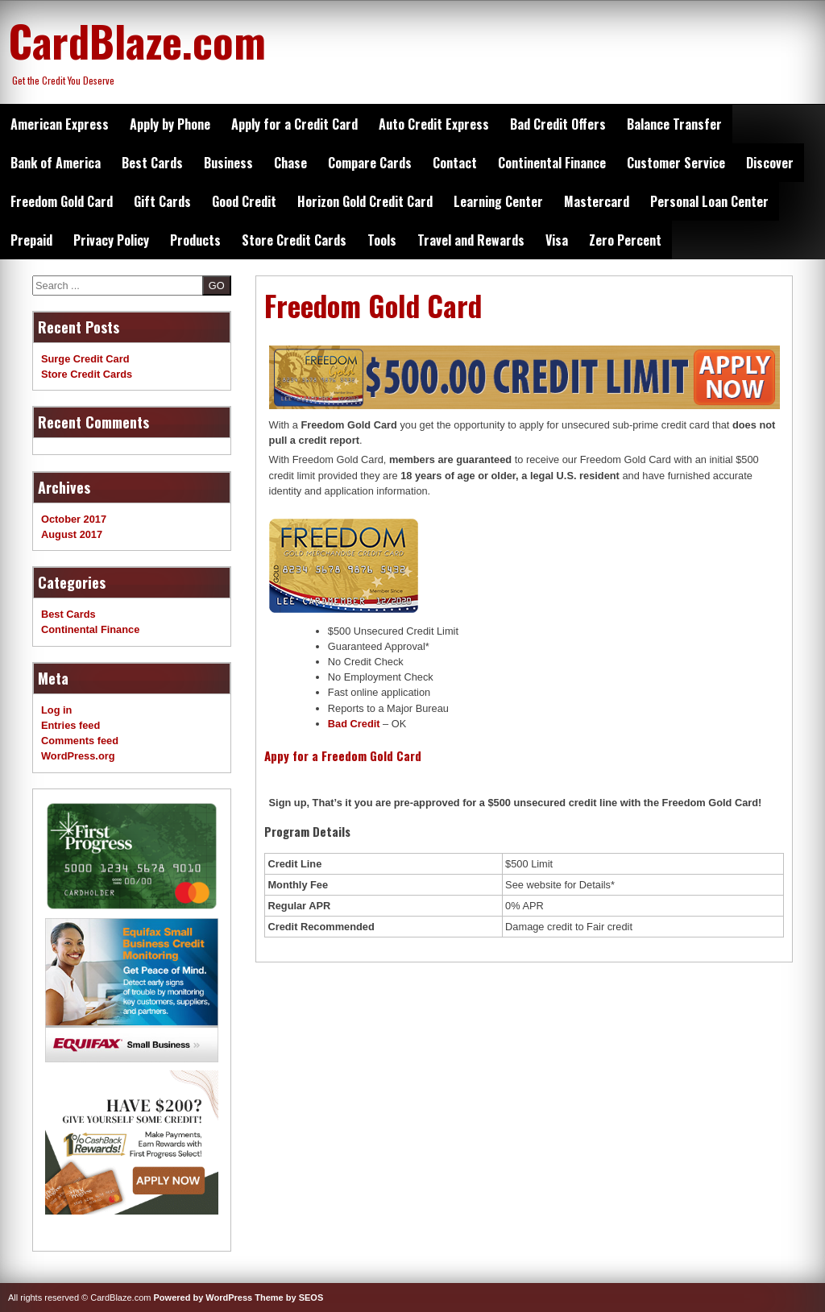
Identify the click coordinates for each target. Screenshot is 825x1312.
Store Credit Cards (294, 240)
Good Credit (244, 201)
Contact (455, 162)
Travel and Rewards (470, 240)
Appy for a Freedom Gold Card (342, 755)
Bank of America (55, 162)
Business (228, 162)
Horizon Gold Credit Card (365, 201)
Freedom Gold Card (61, 201)
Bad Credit (354, 724)
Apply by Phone (170, 124)
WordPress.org (78, 756)
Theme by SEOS (289, 1297)
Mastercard (596, 201)
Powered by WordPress (203, 1297)
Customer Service (676, 162)
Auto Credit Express (434, 124)
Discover (770, 162)
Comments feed (79, 741)
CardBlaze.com (137, 40)
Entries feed (70, 725)
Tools (381, 240)
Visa (556, 240)
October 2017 (73, 519)
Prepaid (31, 240)
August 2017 (71, 534)
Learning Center (498, 201)
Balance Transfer (674, 124)
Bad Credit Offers (558, 124)
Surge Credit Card (85, 359)
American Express (59, 124)
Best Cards (152, 162)
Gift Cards (162, 201)
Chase (290, 162)
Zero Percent (625, 240)
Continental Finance (552, 162)
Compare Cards (370, 162)
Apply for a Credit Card (294, 124)
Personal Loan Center (709, 201)
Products (195, 240)
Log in (56, 710)
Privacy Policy (111, 240)
